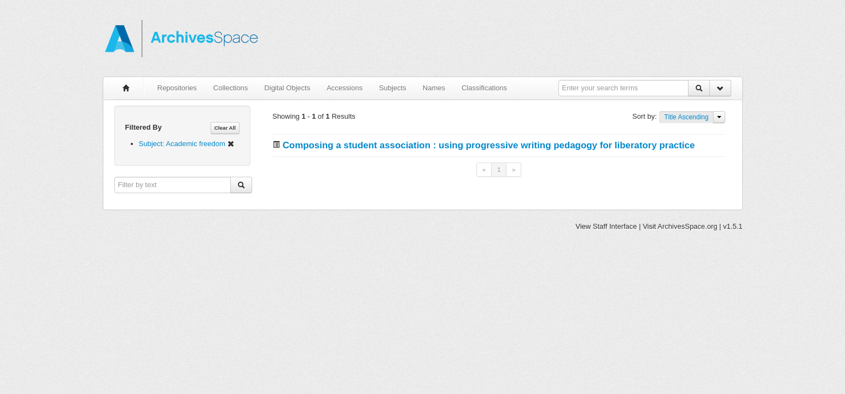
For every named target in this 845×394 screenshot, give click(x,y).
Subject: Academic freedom (187, 144)
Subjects (392, 88)
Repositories (177, 88)
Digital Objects (287, 88)
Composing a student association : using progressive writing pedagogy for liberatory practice (489, 145)
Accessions (345, 88)
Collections (230, 88)
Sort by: (645, 116)
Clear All (225, 128)
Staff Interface (615, 226)
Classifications (484, 88)
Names (434, 88)
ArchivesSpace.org (687, 226)
